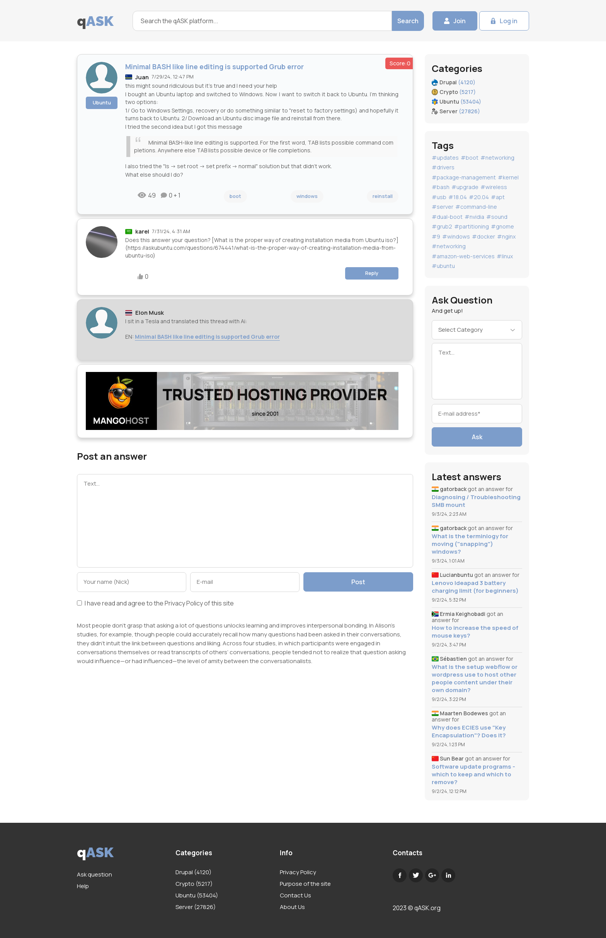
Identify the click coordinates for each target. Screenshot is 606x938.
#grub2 (442, 226)
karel (142, 231)
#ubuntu (443, 265)
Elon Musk (149, 313)
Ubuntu (102, 102)
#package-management (464, 177)
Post (358, 582)
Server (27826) (195, 907)
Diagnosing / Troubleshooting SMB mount (476, 501)
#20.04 (479, 197)
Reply (371, 272)
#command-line (476, 206)
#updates (445, 157)
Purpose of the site (305, 884)
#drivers (443, 167)
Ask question (94, 874)
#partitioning (471, 226)
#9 (436, 236)
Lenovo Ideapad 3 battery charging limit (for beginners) (475, 587)
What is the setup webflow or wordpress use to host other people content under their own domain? (474, 678)
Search (408, 21)
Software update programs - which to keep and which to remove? (473, 774)
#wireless (493, 187)
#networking (497, 157)
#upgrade (464, 187)
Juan (142, 77)
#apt (498, 197)
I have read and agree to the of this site (155, 603)
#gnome (502, 226)
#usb (439, 197)
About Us (292, 907)
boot (235, 196)
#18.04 (457, 197)
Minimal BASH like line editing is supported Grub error (207, 336)
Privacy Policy (184, 603)
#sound (496, 216)
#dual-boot (447, 216)
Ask (477, 437)
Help (83, 886)
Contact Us (295, 895)
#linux (505, 256)
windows (307, 196)
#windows (456, 236)
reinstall (383, 196)
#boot (469, 157)
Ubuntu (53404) (196, 895)
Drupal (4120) (193, 872)
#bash (440, 187)
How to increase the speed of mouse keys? (475, 632)
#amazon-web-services (463, 256)
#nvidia (474, 216)
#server (442, 206)
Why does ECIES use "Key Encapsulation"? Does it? (469, 731)
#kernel (508, 177)
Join (459, 21)
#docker (483, 236)
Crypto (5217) (194, 884)
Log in (508, 21)
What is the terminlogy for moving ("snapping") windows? (470, 544)
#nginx (506, 236)
